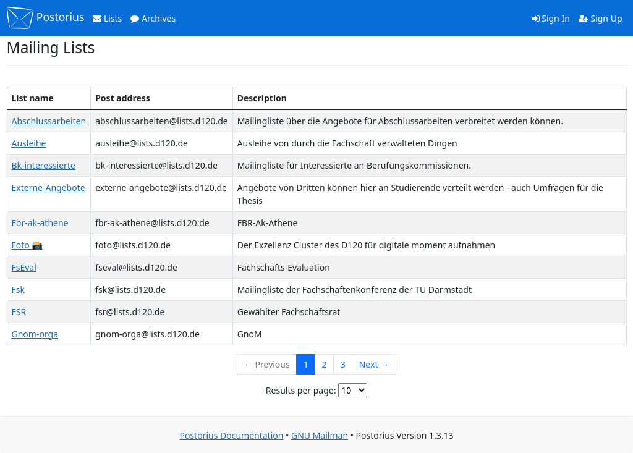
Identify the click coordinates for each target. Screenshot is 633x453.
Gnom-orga (35, 334)
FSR (19, 312)
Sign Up (600, 18)
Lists (107, 18)
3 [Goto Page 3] (343, 364)
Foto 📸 (27, 245)
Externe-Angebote (48, 187)
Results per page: (301, 390)
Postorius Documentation (231, 435)
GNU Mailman (319, 435)
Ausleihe (29, 143)
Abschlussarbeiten (49, 121)
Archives (153, 18)
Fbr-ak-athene (40, 223)
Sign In (551, 18)
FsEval (24, 267)
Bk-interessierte (43, 165)
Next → (374, 364)
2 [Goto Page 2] (324, 364)
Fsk (18, 289)
